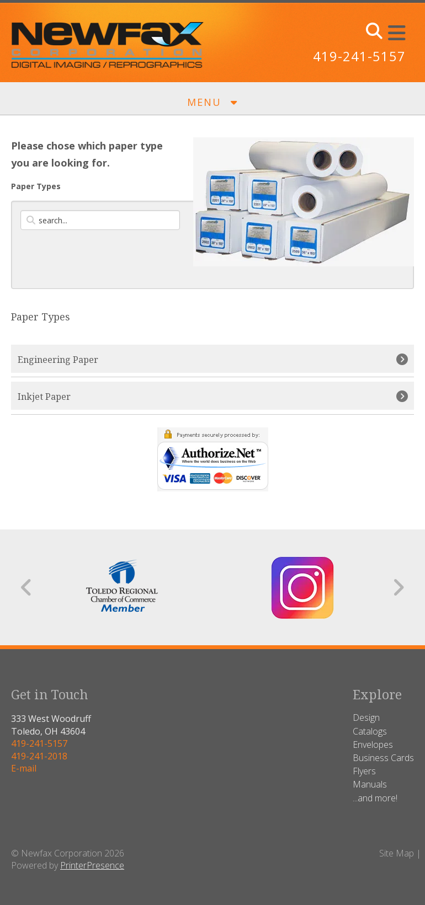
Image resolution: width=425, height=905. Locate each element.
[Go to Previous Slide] (27, 587)
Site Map (396, 853)
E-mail (23, 768)
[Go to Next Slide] (398, 587)
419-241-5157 (359, 56)
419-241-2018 (39, 756)
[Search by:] (100, 220)
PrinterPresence (92, 865)
